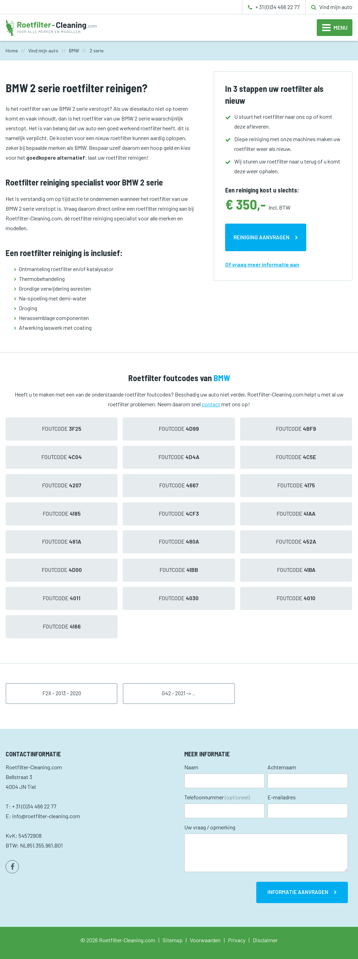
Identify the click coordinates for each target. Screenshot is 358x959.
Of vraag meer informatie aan (262, 264)
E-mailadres (281, 797)
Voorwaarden (205, 940)
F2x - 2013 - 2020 (61, 693)
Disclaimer (265, 940)
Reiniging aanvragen (261, 237)
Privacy (236, 940)
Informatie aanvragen (297, 892)
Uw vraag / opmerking (209, 827)
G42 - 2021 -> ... (178, 693)
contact (211, 404)
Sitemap (172, 940)
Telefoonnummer (217, 797)
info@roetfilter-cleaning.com (46, 816)
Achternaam (281, 767)
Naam (191, 767)
